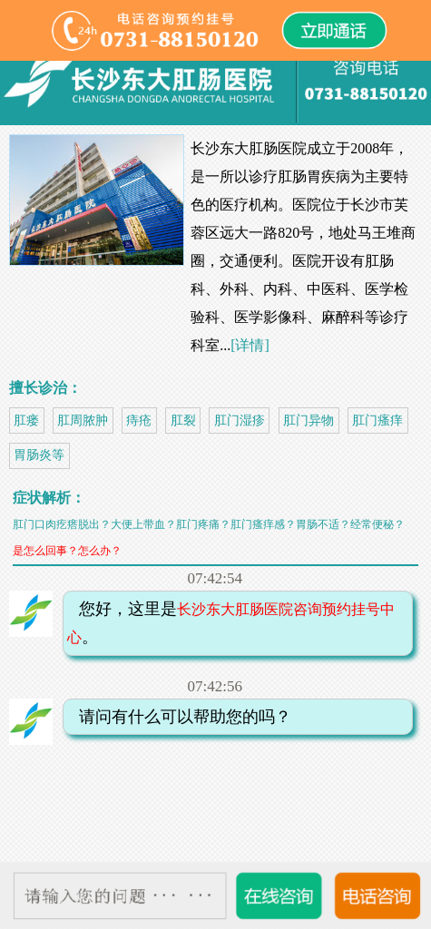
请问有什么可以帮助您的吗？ (179, 717)
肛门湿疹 (239, 420)
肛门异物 (308, 420)
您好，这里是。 (231, 623)
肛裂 (183, 420)
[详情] (249, 345)
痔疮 (139, 420)
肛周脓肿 (82, 420)
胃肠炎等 (39, 455)
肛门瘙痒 (377, 420)
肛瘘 (26, 420)
